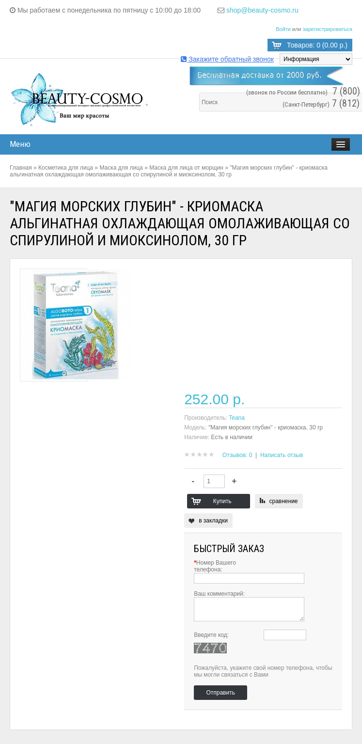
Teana (237, 417)
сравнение (283, 501)
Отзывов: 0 (237, 455)
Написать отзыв (281, 455)
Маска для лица (120, 167)
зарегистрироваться (327, 29)
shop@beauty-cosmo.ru (262, 10)
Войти (283, 29)
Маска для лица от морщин (186, 167)
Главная (21, 167)
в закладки (213, 520)
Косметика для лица (65, 167)
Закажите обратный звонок (227, 59)
